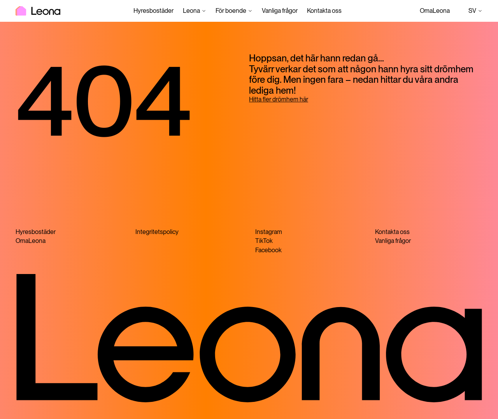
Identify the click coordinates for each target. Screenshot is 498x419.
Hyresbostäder (153, 10)
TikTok (264, 240)
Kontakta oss (324, 10)
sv (475, 11)
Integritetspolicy (157, 232)
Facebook (268, 250)
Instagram (268, 232)
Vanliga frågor (280, 10)
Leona (191, 10)
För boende (231, 10)
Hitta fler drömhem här (278, 99)
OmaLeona (435, 10)
